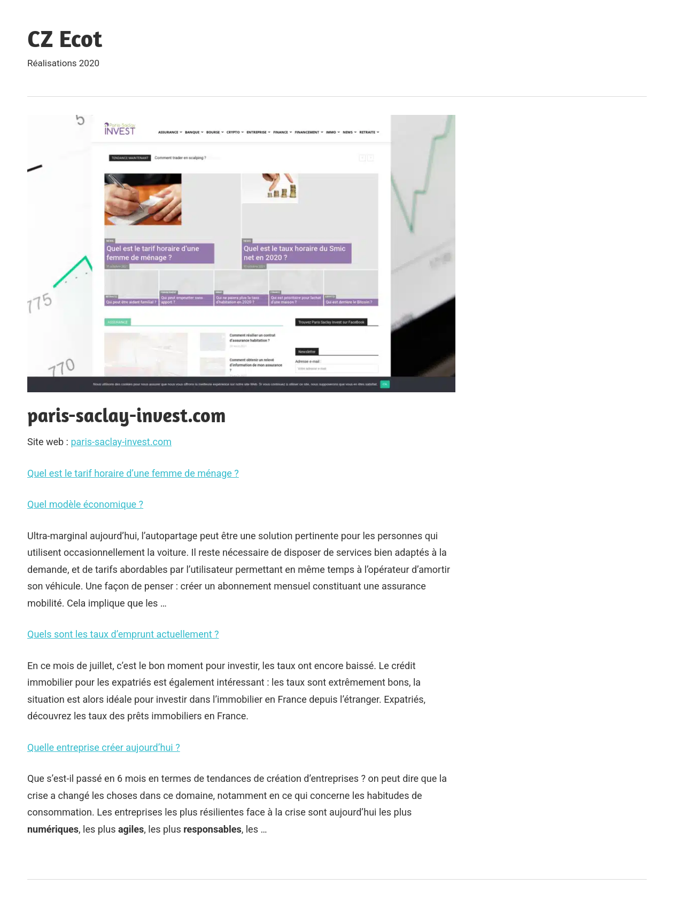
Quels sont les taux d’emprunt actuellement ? (123, 634)
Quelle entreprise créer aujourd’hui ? (103, 747)
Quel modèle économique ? (85, 504)
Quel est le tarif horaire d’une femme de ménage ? (133, 473)
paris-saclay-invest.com (121, 441)
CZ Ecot (64, 38)
